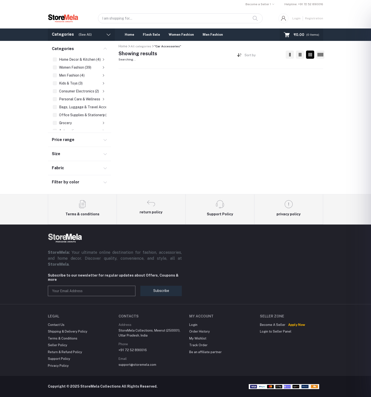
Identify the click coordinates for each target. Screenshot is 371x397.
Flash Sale (151, 34)
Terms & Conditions (62, 338)
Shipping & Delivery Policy (67, 331)
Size (56, 153)
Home (129, 34)
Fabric (58, 168)
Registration (314, 18)
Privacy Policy (58, 366)
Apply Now (296, 325)
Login (296, 18)
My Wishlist (197, 338)
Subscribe (161, 291)
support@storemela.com (137, 365)
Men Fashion (213, 34)
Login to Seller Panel (275, 331)
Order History (199, 331)
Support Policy (59, 359)
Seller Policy (57, 345)
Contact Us (56, 325)
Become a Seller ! (258, 4)
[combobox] (263, 56)
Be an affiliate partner (205, 352)
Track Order (198, 345)
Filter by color (65, 182)
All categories (140, 46)
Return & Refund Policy (65, 352)
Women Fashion (181, 34)
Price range (63, 139)
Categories (63, 48)
